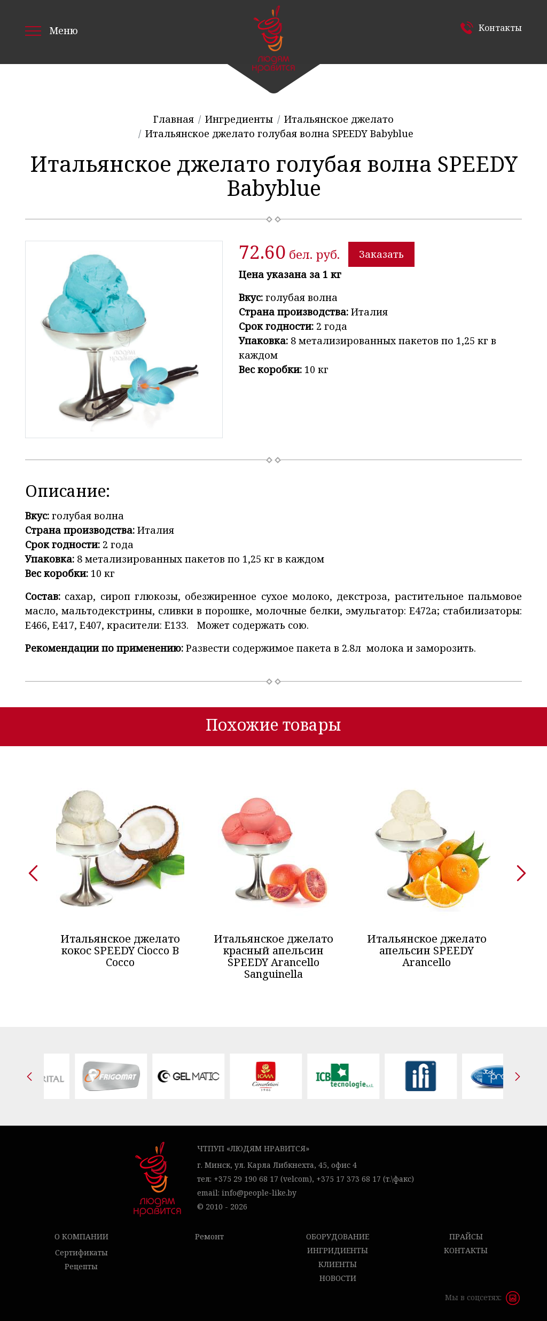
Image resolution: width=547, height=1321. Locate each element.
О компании (81, 1236)
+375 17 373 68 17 (348, 1179)
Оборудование (337, 1236)
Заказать (381, 254)
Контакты (500, 28)
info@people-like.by (259, 1193)
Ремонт (209, 1236)
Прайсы (466, 1236)
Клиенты (337, 1264)
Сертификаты (81, 1252)
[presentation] (29, 869)
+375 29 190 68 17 (246, 1179)
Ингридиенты (337, 1250)
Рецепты (81, 1266)
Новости (337, 1278)
